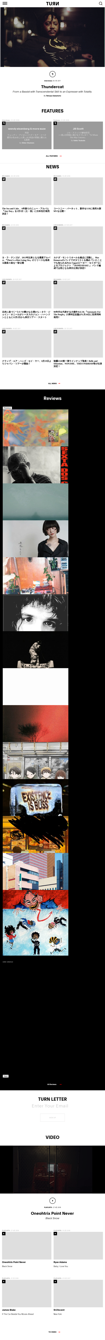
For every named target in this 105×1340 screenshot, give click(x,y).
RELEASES (6, 178)
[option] (15, 448)
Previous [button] (7, 410)
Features (56, 122)
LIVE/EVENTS (58, 227)
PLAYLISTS (6, 1232)
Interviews (6, 122)
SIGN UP (52, 1120)
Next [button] (6, 1078)
